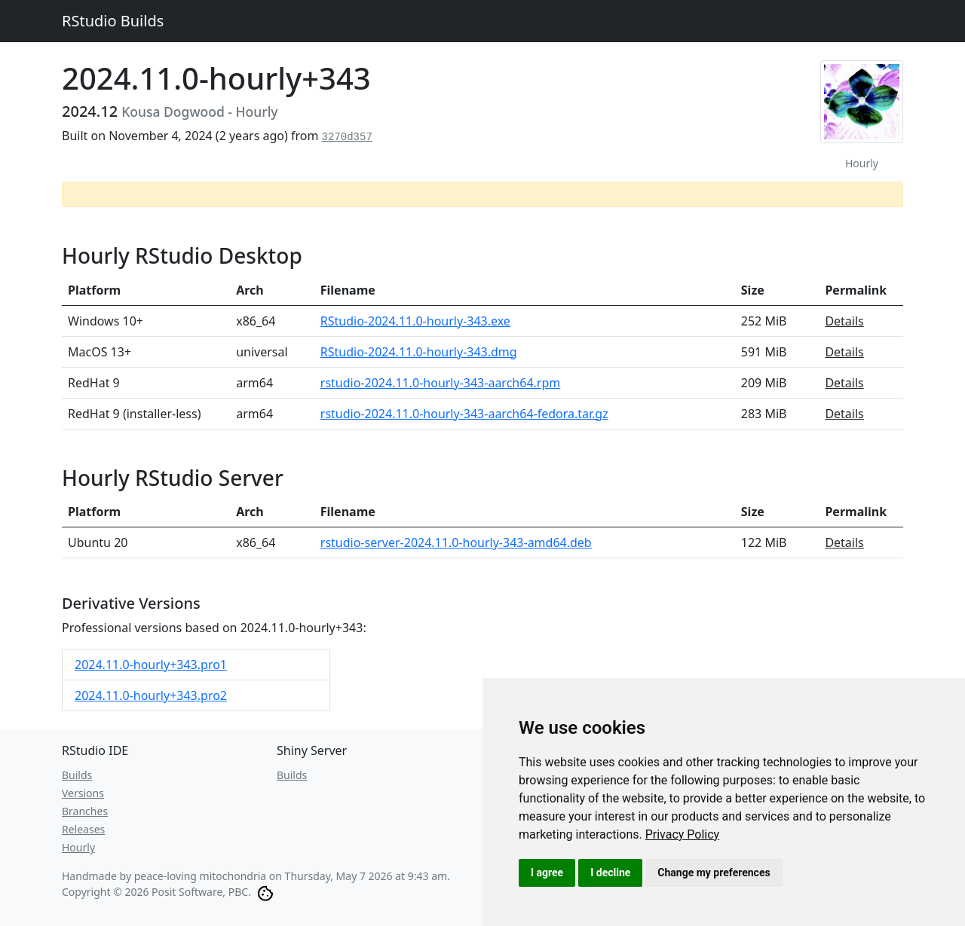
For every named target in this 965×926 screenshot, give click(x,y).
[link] (682, 834)
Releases (83, 829)
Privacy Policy (682, 834)
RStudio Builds (113, 21)
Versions (83, 793)
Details (844, 321)
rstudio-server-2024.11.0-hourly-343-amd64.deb (456, 542)
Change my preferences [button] (713, 872)
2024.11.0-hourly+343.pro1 (151, 664)
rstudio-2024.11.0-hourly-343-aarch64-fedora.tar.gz (464, 413)
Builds (77, 775)
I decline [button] (610, 872)
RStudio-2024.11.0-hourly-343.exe (415, 321)
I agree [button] (547, 872)
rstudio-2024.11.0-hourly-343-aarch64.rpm (440, 382)
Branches (85, 811)
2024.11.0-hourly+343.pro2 (151, 695)
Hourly (78, 847)
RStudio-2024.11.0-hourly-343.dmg (418, 352)
